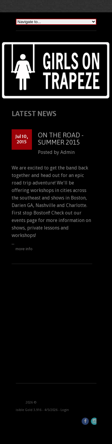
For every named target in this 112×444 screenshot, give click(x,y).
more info (21, 249)
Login (57, 410)
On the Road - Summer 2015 (59, 138)
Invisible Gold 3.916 (19, 410)
